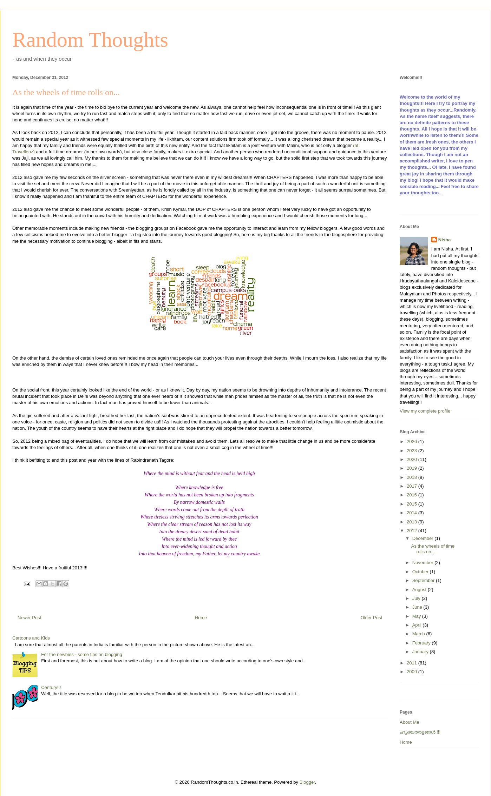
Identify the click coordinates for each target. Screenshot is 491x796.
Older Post (371, 617)
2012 (412, 530)
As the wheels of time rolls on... (432, 548)
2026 (412, 441)
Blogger (307, 782)
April (417, 625)
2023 (412, 450)
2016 (412, 494)
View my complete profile (425, 411)
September (424, 580)
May (417, 616)
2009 (412, 671)
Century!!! (51, 687)
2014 (412, 512)
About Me (409, 722)
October (421, 571)
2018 (412, 477)
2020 (412, 459)
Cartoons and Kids (31, 638)
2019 (412, 468)
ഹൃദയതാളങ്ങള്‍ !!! (420, 732)
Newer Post (29, 617)
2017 (412, 486)
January (421, 651)
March (419, 633)
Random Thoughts (90, 39)
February (422, 643)
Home (201, 617)
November (423, 562)
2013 (412, 521)
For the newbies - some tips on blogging (81, 654)
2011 (412, 662)
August (420, 589)
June (418, 607)
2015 (412, 504)
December (423, 538)
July (417, 598)
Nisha (444, 239)
